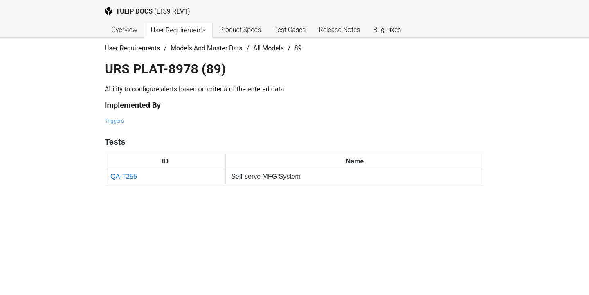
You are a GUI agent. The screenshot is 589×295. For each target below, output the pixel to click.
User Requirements (178, 30)
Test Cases (290, 30)
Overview (124, 30)
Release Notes (339, 30)
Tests (115, 141)
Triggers (114, 121)
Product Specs (240, 30)
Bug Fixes (387, 30)
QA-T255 (123, 176)
